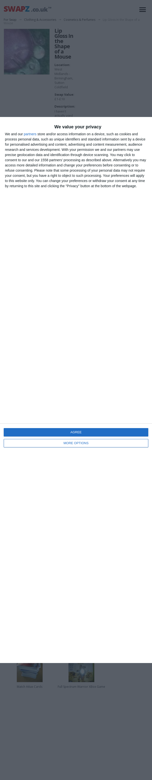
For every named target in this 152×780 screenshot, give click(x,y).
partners (30, 134)
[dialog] (76, 390)
